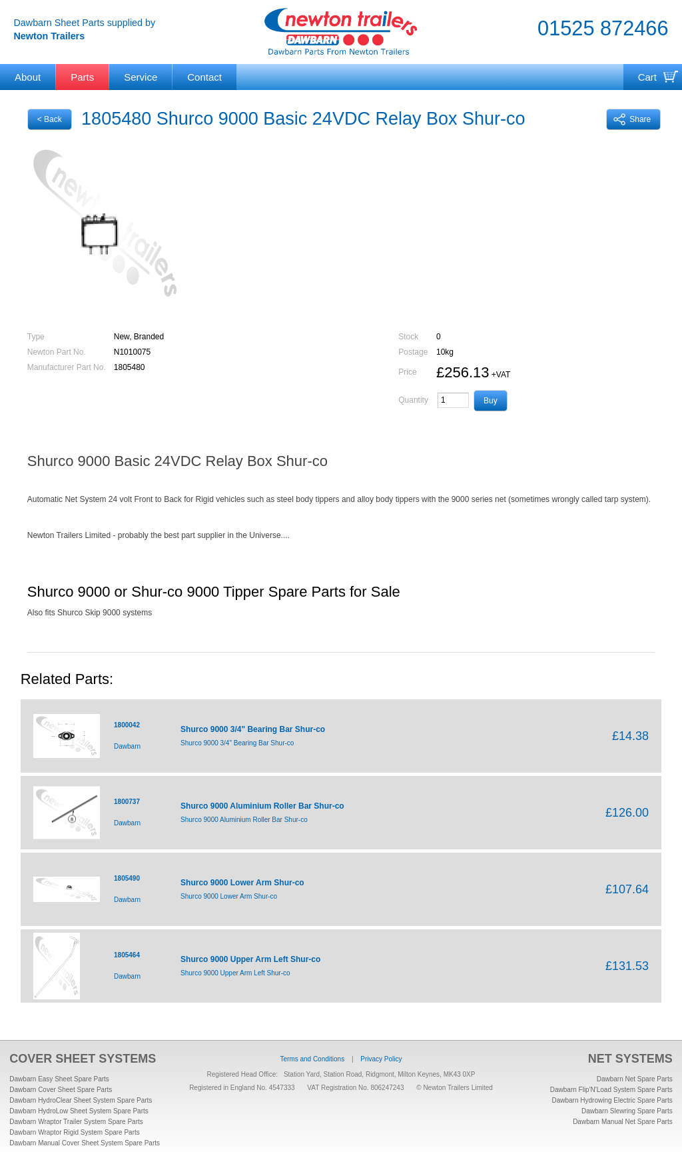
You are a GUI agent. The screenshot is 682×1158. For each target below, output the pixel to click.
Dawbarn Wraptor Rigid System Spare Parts (74, 1132)
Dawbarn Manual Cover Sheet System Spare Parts (84, 1143)
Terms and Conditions (312, 1059)
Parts (82, 77)
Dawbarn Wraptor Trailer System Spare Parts (76, 1121)
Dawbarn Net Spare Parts (635, 1079)
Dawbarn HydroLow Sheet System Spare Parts (78, 1111)
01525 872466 (602, 28)
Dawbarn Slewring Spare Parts (627, 1111)
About (28, 77)
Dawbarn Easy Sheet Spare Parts (59, 1079)
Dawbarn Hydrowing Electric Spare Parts (611, 1100)
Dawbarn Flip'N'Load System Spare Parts (611, 1089)
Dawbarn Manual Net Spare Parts (623, 1121)
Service (140, 77)
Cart (647, 77)
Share (632, 119)
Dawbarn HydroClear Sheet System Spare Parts (80, 1100)
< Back (49, 119)
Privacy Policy (381, 1059)
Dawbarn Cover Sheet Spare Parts (60, 1089)
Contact (204, 77)
